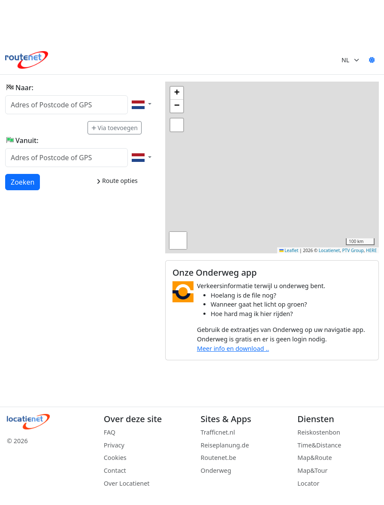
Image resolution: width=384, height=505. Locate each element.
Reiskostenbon (318, 432)
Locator (308, 483)
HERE (371, 250)
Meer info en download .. (233, 348)
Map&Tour (312, 470)
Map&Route (314, 457)
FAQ (109, 432)
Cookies (115, 457)
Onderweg (216, 470)
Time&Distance (319, 445)
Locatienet (329, 250)
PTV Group (353, 250)
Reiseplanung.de (225, 445)
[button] (176, 93)
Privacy (114, 445)
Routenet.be (218, 457)
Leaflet (289, 250)
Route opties (117, 180)
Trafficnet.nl (218, 432)
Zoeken (23, 181)
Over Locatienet (127, 483)
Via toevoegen (114, 128)
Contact (115, 470)
